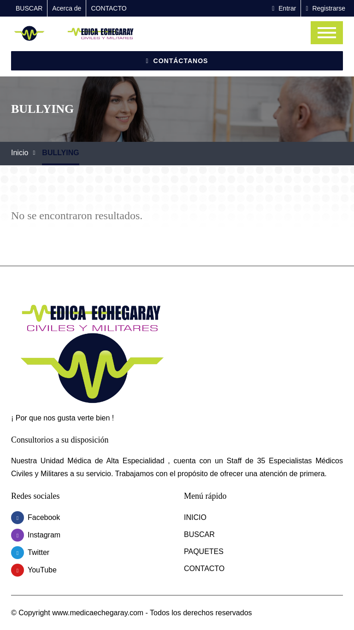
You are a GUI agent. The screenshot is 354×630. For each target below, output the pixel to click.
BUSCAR (29, 8)
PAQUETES (204, 551)
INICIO (195, 517)
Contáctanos (177, 60)
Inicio (19, 153)
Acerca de (66, 8)
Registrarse (325, 8)
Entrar (284, 8)
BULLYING (60, 153)
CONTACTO (108, 8)
